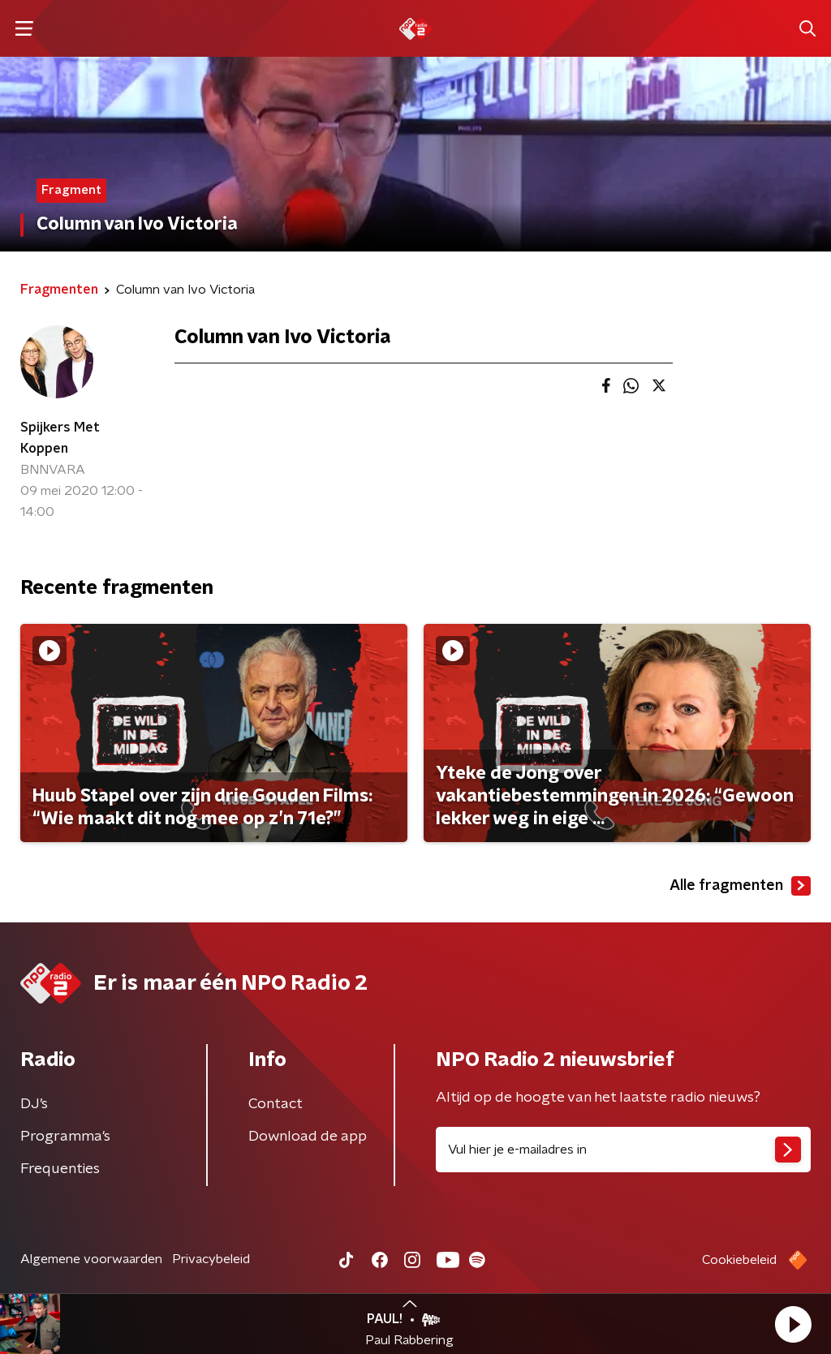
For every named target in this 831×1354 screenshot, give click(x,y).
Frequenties (60, 1169)
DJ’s (34, 1104)
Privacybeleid (211, 1259)
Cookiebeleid (739, 1259)
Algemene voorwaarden (91, 1259)
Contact (275, 1104)
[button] (793, 1324)
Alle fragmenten (740, 886)
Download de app (307, 1136)
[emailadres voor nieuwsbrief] (623, 1149)
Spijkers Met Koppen (60, 438)
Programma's (65, 1136)
